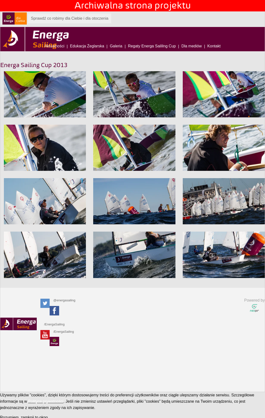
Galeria (116, 46)
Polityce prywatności (46, 401)
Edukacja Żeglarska (87, 46)
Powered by (254, 300)
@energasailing (62, 300)
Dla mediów (191, 46)
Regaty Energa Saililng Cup (152, 46)
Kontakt (213, 46)
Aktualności (54, 46)
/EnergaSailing (53, 324)
